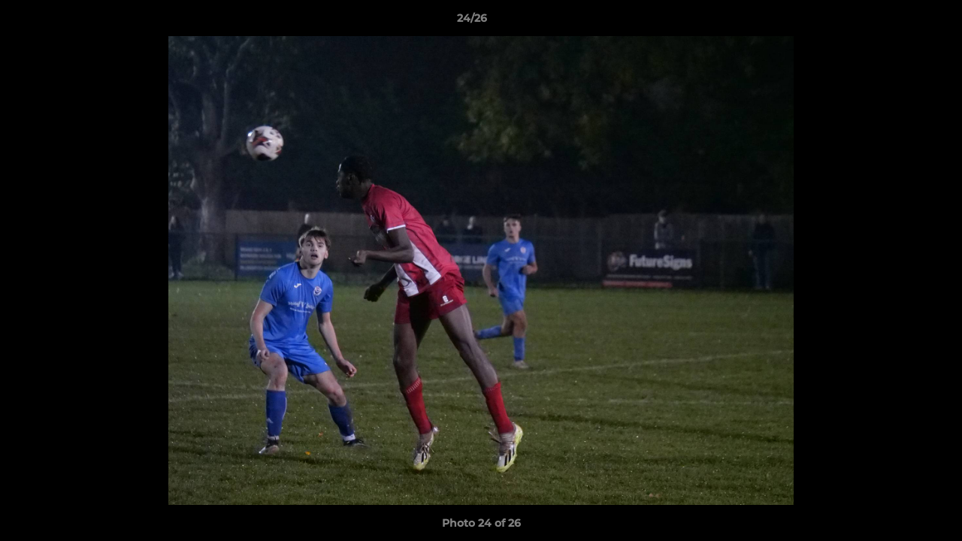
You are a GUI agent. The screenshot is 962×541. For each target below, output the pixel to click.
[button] (899, 22)
